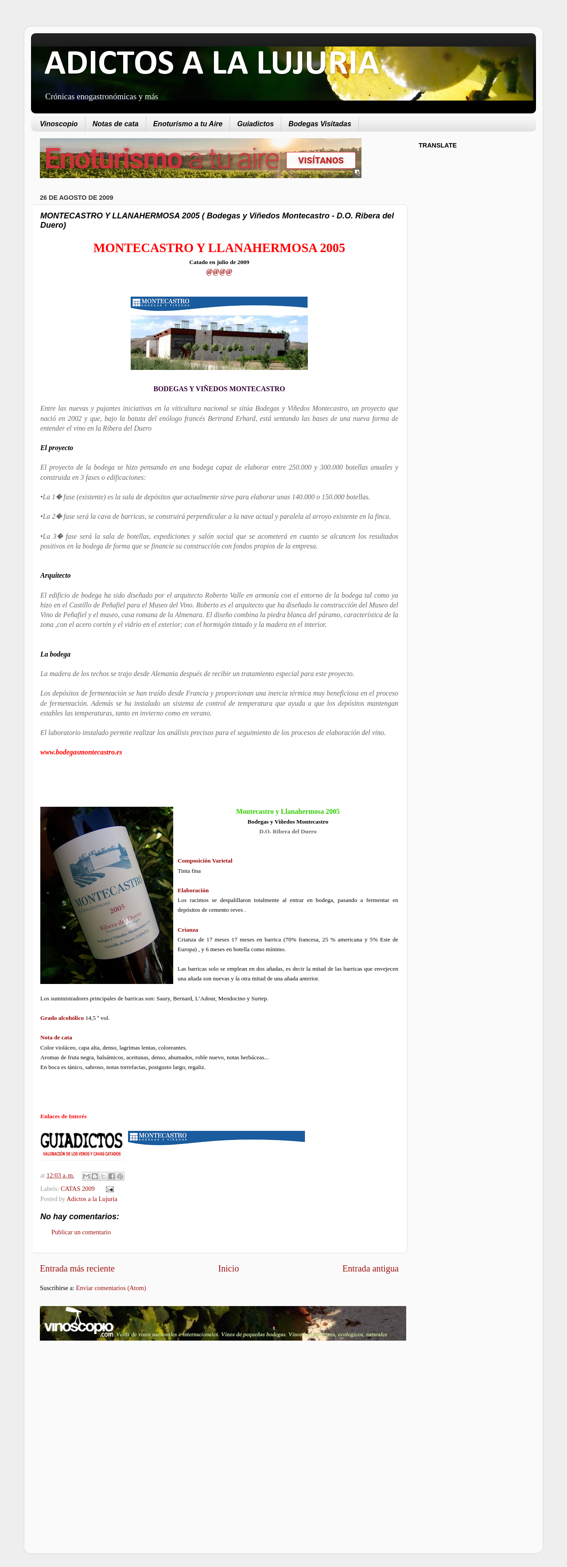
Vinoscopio (59, 124)
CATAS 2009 (78, 1188)
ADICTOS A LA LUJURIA (211, 64)
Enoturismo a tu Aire (188, 124)
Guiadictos (255, 124)
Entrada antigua (370, 1268)
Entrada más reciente (77, 1268)
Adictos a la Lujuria (91, 1198)
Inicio (228, 1268)
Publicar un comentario (81, 1232)
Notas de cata (116, 124)
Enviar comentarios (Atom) (111, 1287)
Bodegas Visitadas (319, 124)
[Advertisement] (114, 1418)
